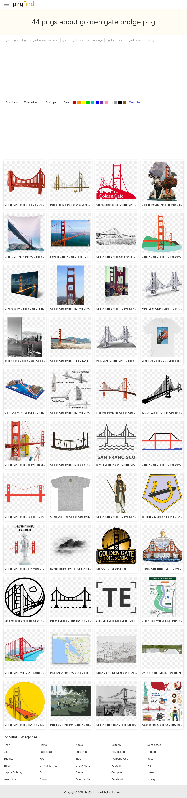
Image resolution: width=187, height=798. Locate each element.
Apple (79, 744)
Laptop (151, 751)
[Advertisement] (93, 70)
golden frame (115, 40)
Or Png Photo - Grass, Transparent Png (164, 672)
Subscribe (81, 751)
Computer (117, 772)
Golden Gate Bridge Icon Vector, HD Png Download (33, 568)
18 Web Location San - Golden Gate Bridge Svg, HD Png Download (133, 464)
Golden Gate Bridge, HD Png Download (164, 256)
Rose (150, 758)
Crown (43, 779)
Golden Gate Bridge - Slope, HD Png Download (31, 516)
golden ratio (135, 40)
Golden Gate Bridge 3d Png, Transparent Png (30, 464)
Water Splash (11, 779)
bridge (151, 40)
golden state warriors (45, 40)
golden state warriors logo (88, 40)
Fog (42, 758)
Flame (43, 744)
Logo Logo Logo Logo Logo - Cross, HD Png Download (127, 620)
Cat (6, 751)
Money (151, 779)
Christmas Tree (48, 765)
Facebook (117, 779)
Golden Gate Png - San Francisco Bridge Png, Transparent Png (39, 672)
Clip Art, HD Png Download (111, 568)
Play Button (118, 751)
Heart (7, 744)
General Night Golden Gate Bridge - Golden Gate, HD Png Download (43, 308)
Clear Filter (135, 102)
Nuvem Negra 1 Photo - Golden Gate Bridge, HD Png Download (86, 568)
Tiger (79, 758)
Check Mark (83, 765)
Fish (42, 772)
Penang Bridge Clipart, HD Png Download (73, 620)
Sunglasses (154, 744)
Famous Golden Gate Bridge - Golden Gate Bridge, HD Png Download (89, 256)
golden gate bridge (16, 40)
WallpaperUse (119, 758)
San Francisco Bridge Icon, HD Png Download (30, 620)
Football (116, 765)
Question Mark (84, 779)
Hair (149, 765)
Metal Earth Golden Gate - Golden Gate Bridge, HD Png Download (133, 360)
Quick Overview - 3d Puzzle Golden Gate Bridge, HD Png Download (42, 412)
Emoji (7, 765)
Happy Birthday (13, 772)
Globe (79, 772)
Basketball (46, 751)
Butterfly (116, 744)
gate (64, 40)
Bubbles (8, 758)
